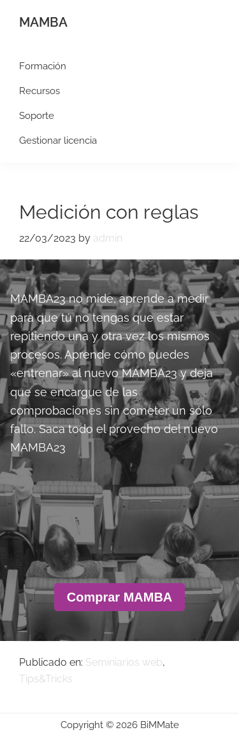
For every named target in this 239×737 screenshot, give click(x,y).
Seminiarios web (124, 662)
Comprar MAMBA (120, 597)
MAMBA (43, 22)
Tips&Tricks (46, 679)
